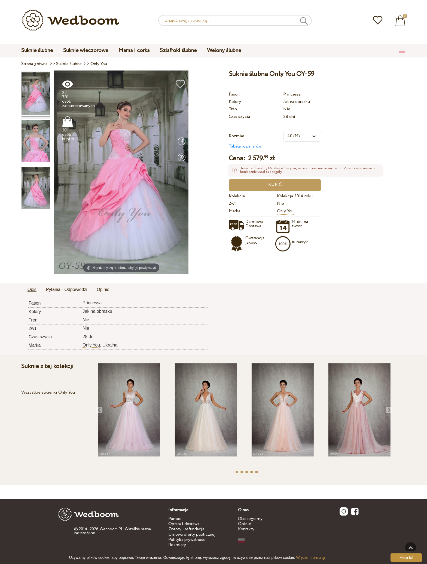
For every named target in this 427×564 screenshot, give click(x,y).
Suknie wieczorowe (85, 50)
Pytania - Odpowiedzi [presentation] (66, 289)
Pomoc (174, 519)
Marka (234, 211)
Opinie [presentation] (103, 289)
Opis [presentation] (32, 289)
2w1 (232, 203)
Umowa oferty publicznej (192, 534)
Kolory (235, 101)
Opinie (244, 524)
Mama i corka (134, 50)
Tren (233, 109)
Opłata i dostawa (183, 524)
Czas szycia (239, 116)
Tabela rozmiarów (245, 146)
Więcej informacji (310, 557)
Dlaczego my (250, 519)
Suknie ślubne (37, 50)
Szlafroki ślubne (178, 50)
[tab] (32, 290)
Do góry (410, 547)
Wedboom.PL (111, 529)
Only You (285, 211)
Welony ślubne (224, 50)
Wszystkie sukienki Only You (48, 392)
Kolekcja (237, 196)
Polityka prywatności (187, 540)
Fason (234, 94)
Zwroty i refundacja (186, 529)
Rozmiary (177, 545)
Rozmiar (236, 136)
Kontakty (246, 529)
